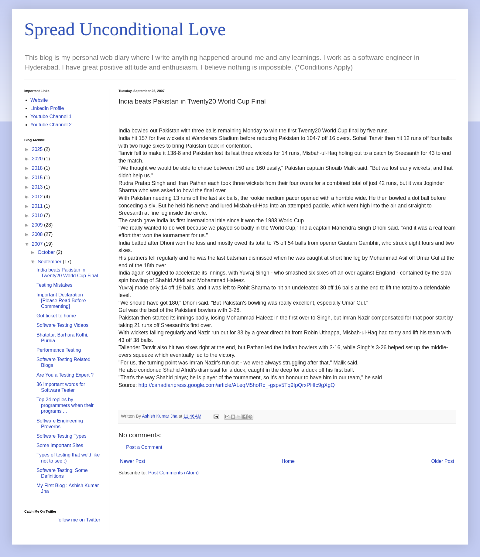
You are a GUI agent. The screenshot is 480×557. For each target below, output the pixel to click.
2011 (38, 206)
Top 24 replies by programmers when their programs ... (65, 405)
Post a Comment (144, 447)
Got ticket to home (56, 315)
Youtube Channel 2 (51, 124)
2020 (38, 158)
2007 (38, 244)
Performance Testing (58, 350)
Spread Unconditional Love (125, 29)
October (47, 252)
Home (288, 461)
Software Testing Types (61, 436)
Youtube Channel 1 (51, 116)
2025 (38, 149)
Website (39, 100)
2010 (38, 215)
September (50, 261)
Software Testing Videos (62, 325)
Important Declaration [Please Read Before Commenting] (61, 300)
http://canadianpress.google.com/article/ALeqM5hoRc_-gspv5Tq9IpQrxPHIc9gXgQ (236, 385)
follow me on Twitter (78, 519)
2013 (38, 187)
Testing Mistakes (54, 285)
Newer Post (132, 461)
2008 (38, 234)
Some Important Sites (59, 445)
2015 (38, 177)
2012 (38, 196)
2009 (38, 224)
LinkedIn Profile (47, 108)
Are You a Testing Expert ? (65, 375)
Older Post (442, 461)
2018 (38, 168)
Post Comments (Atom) (173, 472)
